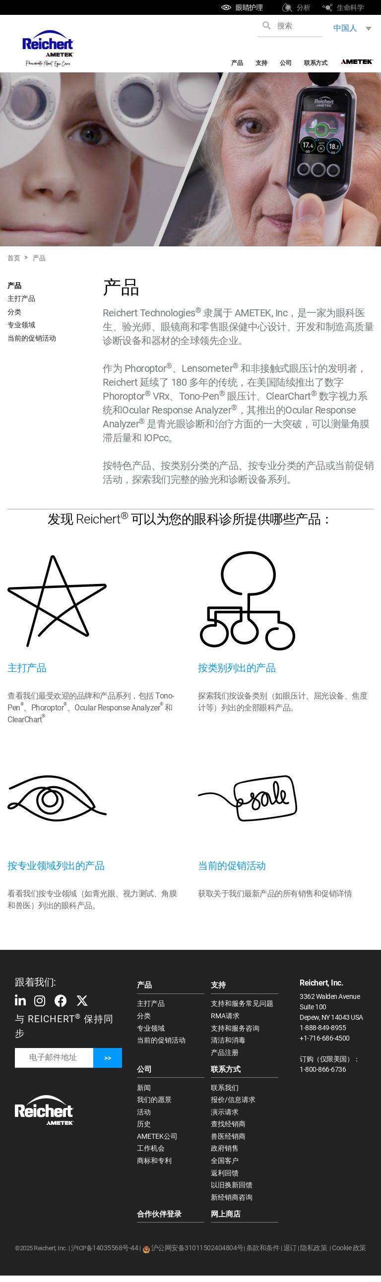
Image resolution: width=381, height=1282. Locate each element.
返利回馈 (225, 1178)
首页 (13, 258)
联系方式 (315, 62)
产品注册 (225, 1054)
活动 (144, 1115)
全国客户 (225, 1165)
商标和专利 (154, 1165)
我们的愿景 (154, 1103)
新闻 (144, 1090)
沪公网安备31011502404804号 (197, 1254)
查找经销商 (228, 1128)
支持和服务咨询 (235, 1029)
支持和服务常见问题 (242, 1004)
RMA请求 (225, 1016)
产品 (237, 62)
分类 (14, 312)
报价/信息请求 (233, 1103)
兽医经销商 (228, 1140)
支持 (261, 62)
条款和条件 (263, 1254)
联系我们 (225, 1090)
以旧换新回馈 (232, 1190)
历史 (144, 1128)
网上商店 (226, 1220)
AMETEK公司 (157, 1140)
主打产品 (21, 298)
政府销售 (225, 1153)
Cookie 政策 (349, 1254)
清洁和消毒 (228, 1042)
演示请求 (225, 1115)
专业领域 (21, 325)
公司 (285, 62)
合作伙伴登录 (159, 1220)
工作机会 (151, 1153)
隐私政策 (313, 1254)
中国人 (345, 28)
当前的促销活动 (31, 338)
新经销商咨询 (232, 1203)
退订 (290, 1254)
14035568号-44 (115, 1254)
